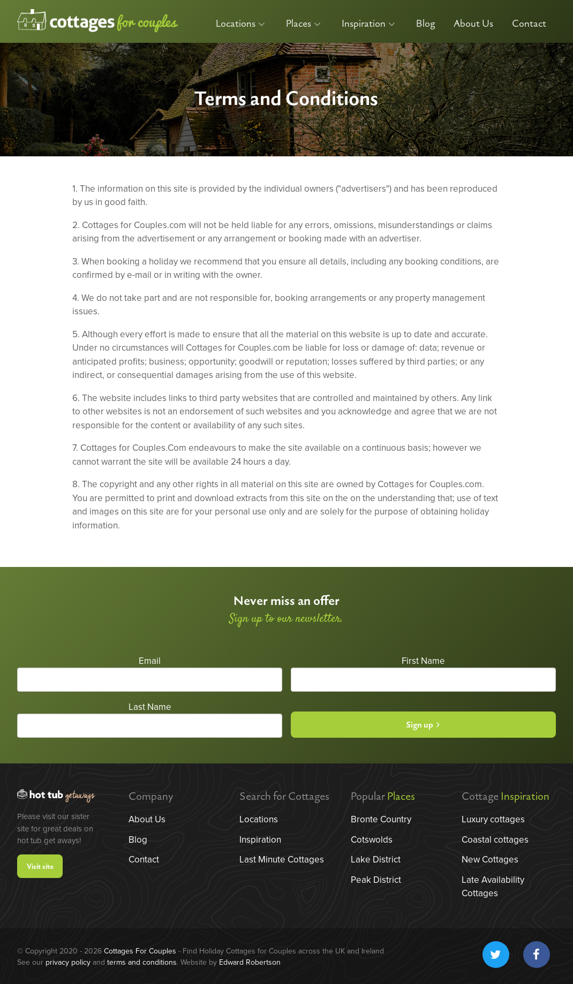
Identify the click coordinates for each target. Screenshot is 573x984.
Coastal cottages (495, 839)
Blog (425, 24)
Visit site (40, 866)
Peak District (376, 880)
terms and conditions (142, 962)
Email (150, 661)
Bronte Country (381, 819)
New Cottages (490, 859)
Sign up (423, 725)
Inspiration (368, 24)
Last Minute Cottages (281, 859)
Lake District (376, 859)
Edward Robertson (250, 962)
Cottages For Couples (140, 951)
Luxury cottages (493, 819)
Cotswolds (372, 839)
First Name (423, 661)
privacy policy (68, 962)
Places (303, 24)
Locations (240, 24)
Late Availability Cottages (493, 886)
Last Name (150, 707)
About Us (473, 24)
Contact (529, 24)
